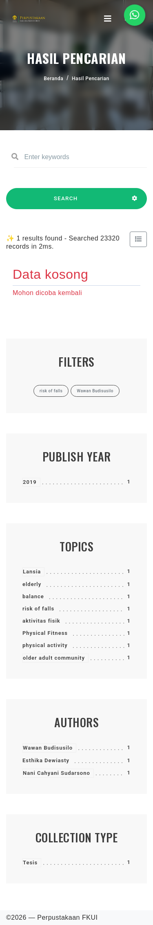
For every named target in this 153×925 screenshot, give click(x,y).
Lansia (32, 572)
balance (33, 596)
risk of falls (38, 609)
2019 (30, 482)
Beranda (53, 78)
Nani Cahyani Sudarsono (56, 773)
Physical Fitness (45, 633)
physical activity (45, 645)
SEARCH (66, 202)
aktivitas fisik (41, 621)
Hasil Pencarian (90, 78)
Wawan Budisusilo (48, 748)
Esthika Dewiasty (45, 760)
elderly (31, 584)
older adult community (54, 658)
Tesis (30, 862)
